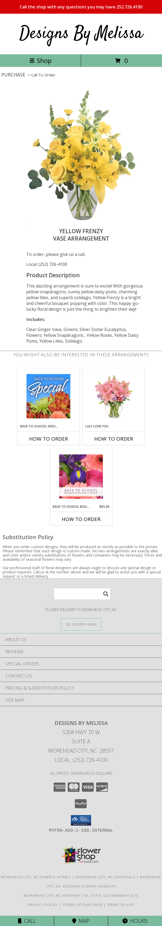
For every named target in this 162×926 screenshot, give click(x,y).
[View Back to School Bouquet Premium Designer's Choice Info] (81, 476)
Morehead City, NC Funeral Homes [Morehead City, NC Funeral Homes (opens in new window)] (36, 877)
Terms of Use (120, 904)
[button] (81, 820)
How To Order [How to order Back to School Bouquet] (81, 519)
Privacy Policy (43, 904)
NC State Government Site (111, 895)
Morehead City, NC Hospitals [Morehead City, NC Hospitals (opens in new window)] (105, 877)
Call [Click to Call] (27, 920)
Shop (40, 60)
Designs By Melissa (81, 34)
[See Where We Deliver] (81, 624)
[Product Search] (82, 594)
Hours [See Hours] (135, 920)
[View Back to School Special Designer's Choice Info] (48, 396)
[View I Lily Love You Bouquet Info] (113, 396)
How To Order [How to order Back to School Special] (48, 438)
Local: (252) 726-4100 (46, 264)
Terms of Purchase (82, 904)
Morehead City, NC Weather (52, 895)
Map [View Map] (81, 920)
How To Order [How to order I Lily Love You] (113, 438)
